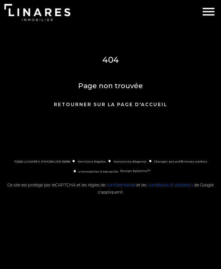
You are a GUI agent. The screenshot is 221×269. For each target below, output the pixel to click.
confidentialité (121, 185)
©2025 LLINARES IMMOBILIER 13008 (42, 161)
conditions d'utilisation (170, 185)
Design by (135, 170)
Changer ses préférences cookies (180, 161)
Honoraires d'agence (130, 161)
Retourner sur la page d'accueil (110, 104)
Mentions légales (91, 161)
